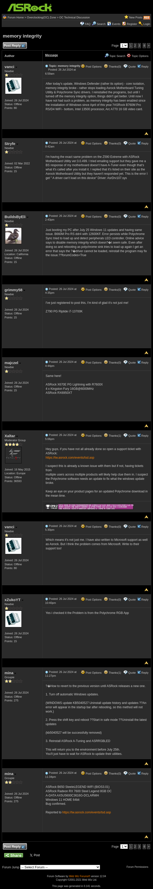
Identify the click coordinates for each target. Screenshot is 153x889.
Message (51, 55)
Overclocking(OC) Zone (41, 17)
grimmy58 (15, 290)
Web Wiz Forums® (79, 876)
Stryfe (11, 143)
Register (132, 23)
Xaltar (11, 436)
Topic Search (115, 55)
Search (101, 23)
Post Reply (14, 46)
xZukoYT (14, 600)
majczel (13, 363)
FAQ (87, 23)
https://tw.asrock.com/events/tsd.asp (70, 457)
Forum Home (16, 17)
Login (146, 23)
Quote (132, 66)
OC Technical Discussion (74, 17)
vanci (11, 67)
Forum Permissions (139, 867)
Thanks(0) (112, 66)
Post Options (91, 66)
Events (113, 23)
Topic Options (137, 55)
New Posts (135, 17)
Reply (144, 66)
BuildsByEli (16, 217)
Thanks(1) (112, 435)
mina (10, 673)
